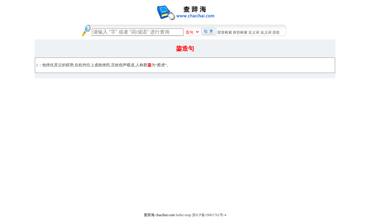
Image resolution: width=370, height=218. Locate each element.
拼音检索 (240, 32)
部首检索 (224, 32)
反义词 (266, 32)
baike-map (183, 215)
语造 (276, 32)
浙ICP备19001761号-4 (209, 215)
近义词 (253, 32)
